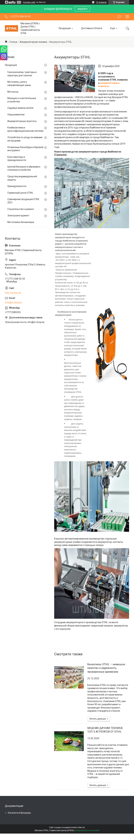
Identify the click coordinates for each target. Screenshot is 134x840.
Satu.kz (81, 827)
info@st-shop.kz (13, 302)
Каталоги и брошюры (19, 812)
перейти (82, 8)
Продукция (65, 28)
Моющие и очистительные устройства (21, 100)
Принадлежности (16, 186)
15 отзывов (101, 2)
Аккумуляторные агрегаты (21, 121)
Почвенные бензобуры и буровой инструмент (25, 149)
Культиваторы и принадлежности (16, 159)
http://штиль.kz (13, 292)
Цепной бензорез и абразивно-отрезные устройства (24, 168)
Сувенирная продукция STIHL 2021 (23, 201)
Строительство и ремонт (20, 209)
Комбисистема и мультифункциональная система (25, 129)
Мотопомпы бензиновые (20, 222)
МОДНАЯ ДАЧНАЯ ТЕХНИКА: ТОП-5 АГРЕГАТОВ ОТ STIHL (105, 729)
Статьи (13, 42)
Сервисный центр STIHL (20, 192)
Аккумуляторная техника (33, 42)
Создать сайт (29, 2)
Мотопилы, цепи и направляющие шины (19, 83)
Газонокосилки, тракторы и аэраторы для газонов (22, 74)
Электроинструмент (18, 215)
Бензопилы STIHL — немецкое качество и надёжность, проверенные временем (106, 668)
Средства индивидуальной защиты (22, 178)
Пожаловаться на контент (87, 830)
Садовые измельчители (20, 108)
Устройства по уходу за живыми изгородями (24, 139)
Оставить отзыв (119, 16)
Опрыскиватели (15, 114)
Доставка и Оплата (91, 28)
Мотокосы (12, 91)
